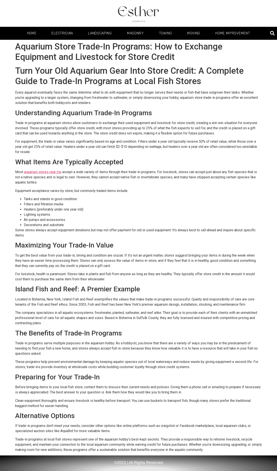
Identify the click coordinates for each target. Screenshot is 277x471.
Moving (193, 33)
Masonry (135, 33)
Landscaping (100, 33)
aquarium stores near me (42, 172)
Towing (165, 33)
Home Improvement (232, 33)
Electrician (62, 33)
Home (32, 33)
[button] (272, 33)
